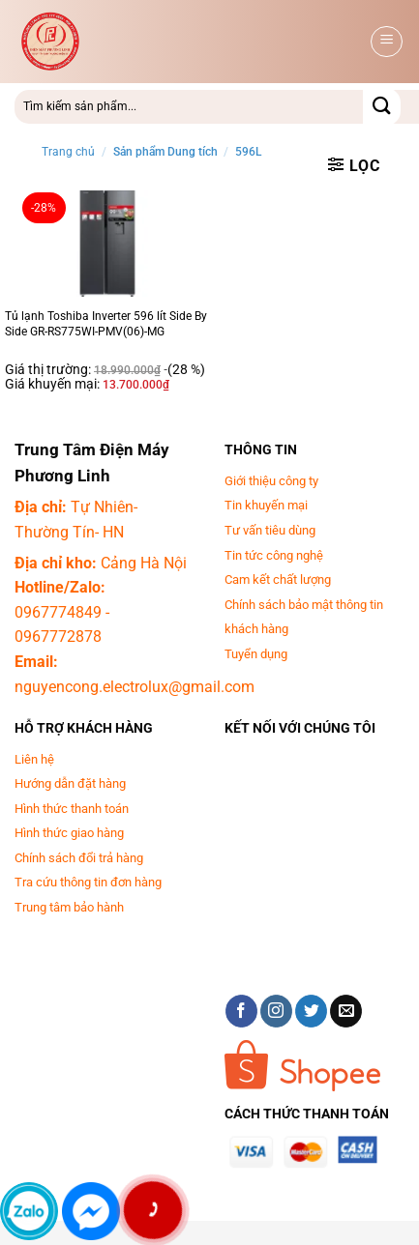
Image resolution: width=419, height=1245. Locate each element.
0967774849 (58, 612)
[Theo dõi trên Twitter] (311, 1011)
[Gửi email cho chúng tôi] (346, 1011)
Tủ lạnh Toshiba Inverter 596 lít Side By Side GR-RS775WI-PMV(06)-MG (106, 323)
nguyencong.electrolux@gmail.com (134, 687)
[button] (387, 41)
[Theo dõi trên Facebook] (241, 1011)
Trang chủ (68, 152)
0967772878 (58, 636)
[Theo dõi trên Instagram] (276, 1011)
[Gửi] (382, 107)
